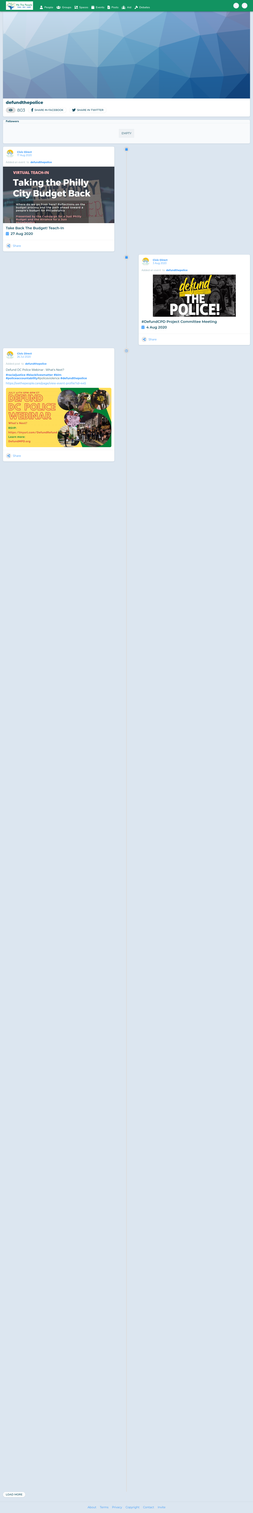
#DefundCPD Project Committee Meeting (179, 322)
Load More (14, 1494)
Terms (104, 1507)
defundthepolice (41, 162)
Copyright (133, 1507)
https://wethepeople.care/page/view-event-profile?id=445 (46, 383)
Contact (148, 1507)
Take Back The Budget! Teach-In (35, 228)
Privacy (117, 1507)
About (91, 1507)
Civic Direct (25, 152)
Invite (161, 1507)
